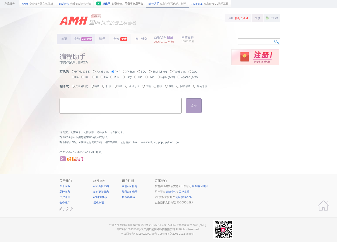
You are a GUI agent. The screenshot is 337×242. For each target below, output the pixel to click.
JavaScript (102, 71)
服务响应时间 (200, 186)
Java (194, 71)
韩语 (120, 86)
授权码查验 (128, 197)
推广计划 (141, 39)
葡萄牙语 (202, 86)
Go (106, 77)
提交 (193, 105)
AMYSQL (210, 3)
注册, (238, 18)
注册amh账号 (129, 186)
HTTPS (272, 18)
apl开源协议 (100, 197)
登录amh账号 (129, 191)
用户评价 (65, 197)
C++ (87, 77)
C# (77, 77)
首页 (64, 39)
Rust (116, 77)
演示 (102, 39)
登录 (257, 18)
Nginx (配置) (168, 77)
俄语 (171, 86)
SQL (143, 71)
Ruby (129, 77)
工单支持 (184, 191)
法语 (148, 86)
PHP (117, 71)
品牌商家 (65, 191)
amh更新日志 (101, 191)
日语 (108, 86)
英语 (97, 86)
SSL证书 (74, 3)
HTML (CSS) (82, 71)
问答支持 (187, 39)
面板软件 (164, 39)
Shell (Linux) (159, 71)
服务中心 (171, 191)
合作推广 (65, 202)
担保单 (119, 3)
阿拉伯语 (185, 86)
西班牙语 (134, 86)
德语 (159, 86)
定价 (120, 39)
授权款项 (98, 202)
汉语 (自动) (81, 86)
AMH (37, 3)
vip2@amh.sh (184, 197)
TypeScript (179, 71)
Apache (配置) (189, 77)
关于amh (65, 186)
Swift (151, 77)
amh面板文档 (101, 186)
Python (131, 71)
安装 (83, 39)
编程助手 (167, 3)
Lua (140, 77)
